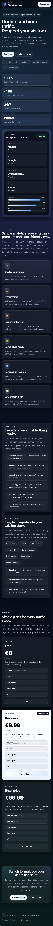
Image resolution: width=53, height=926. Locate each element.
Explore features (24, 54)
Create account (18, 897)
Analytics (13, 920)
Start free (8, 54)
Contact (28, 920)
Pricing (21, 920)
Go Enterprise (26, 846)
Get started (44, 4)
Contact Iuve (36, 897)
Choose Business (26, 774)
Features (5, 920)
